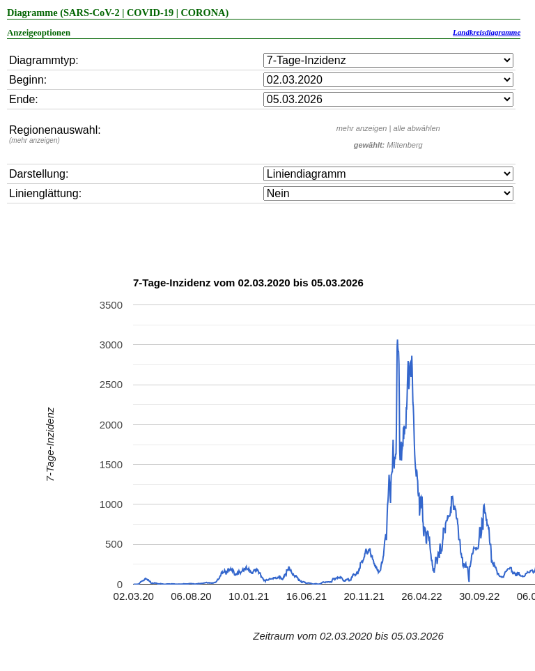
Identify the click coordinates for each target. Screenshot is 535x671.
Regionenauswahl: (55, 134)
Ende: (23, 99)
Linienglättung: (45, 193)
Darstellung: (38, 174)
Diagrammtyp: (44, 60)
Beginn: (28, 80)
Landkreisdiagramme (486, 32)
